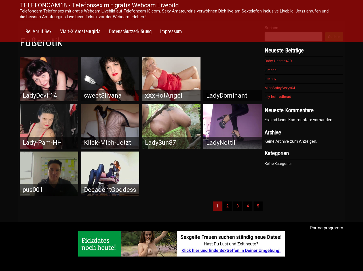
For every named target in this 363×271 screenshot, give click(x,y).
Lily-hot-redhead (278, 96)
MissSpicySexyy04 (280, 88)
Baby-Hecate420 (278, 61)
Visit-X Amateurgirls (80, 31)
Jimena (271, 70)
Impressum (171, 31)
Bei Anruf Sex (39, 31)
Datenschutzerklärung (130, 31)
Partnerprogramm (326, 228)
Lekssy (270, 79)
